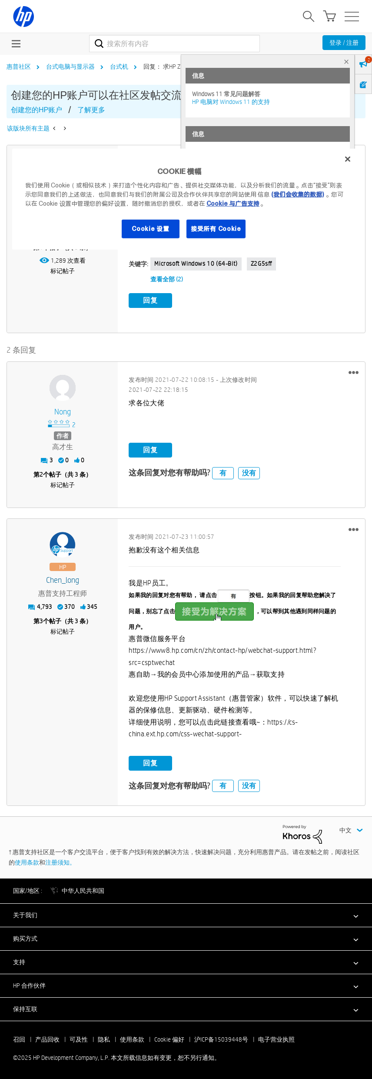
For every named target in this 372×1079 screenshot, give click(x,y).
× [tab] (346, 61)
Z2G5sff (261, 263)
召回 (19, 1038)
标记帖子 (62, 271)
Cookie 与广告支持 (232, 203)
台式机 (119, 66)
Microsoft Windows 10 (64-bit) (195, 263)
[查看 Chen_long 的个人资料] (62, 579)
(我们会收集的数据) (297, 194)
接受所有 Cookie (216, 228)
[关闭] (347, 159)
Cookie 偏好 (169, 1038)
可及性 (79, 1038)
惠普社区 (19, 66)
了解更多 (91, 110)
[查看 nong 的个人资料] (62, 411)
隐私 (104, 1038)
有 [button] (222, 472)
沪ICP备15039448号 (221, 1038)
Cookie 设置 (150, 228)
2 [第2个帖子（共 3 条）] (41, 474)
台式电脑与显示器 (70, 66)
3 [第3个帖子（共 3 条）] (41, 620)
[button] (353, 372)
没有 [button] (249, 472)
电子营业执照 (276, 1038)
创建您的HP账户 (36, 110)
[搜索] (174, 43)
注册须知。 (60, 861)
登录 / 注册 (344, 43)
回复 (150, 300)
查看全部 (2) (166, 279)
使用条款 (27, 861)
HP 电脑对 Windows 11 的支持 (231, 102)
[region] (186, 199)
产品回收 (47, 1038)
